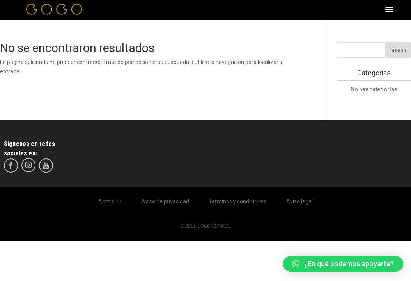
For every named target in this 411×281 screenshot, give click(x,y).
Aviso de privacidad (165, 201)
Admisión (110, 201)
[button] (343, 264)
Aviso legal (299, 201)
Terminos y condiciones (237, 201)
